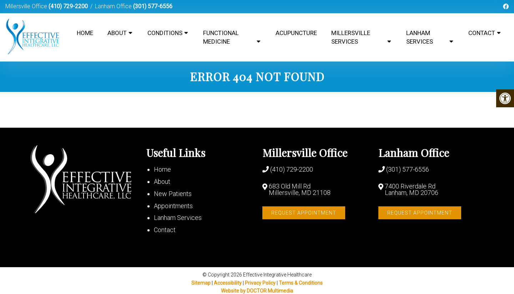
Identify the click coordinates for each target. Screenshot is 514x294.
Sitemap (201, 283)
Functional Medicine (221, 37)
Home (85, 32)
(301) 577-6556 (152, 6)
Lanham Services (419, 37)
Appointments (173, 206)
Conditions (164, 32)
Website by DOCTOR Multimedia (257, 291)
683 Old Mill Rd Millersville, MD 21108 (300, 189)
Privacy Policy (261, 283)
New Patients (173, 193)
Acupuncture (296, 32)
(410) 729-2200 (68, 6)
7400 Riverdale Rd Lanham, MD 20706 (411, 189)
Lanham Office (114, 6)
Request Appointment (303, 213)
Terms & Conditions (301, 283)
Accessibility (228, 283)
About (117, 32)
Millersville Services (350, 37)
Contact (481, 32)
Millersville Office (27, 6)
